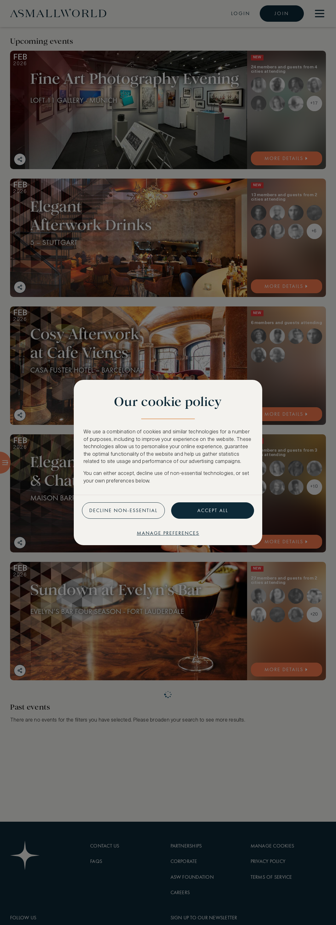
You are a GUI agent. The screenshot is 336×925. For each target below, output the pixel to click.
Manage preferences (168, 533)
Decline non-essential (123, 510)
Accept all (212, 510)
